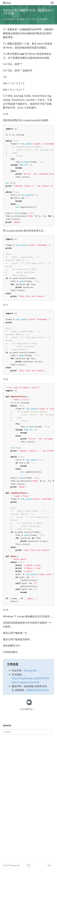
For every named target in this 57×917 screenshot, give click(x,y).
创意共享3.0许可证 (37, 734)
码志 (7, 3)
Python (22, 19)
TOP (49, 909)
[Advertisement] (28, 808)
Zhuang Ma (30, 714)
